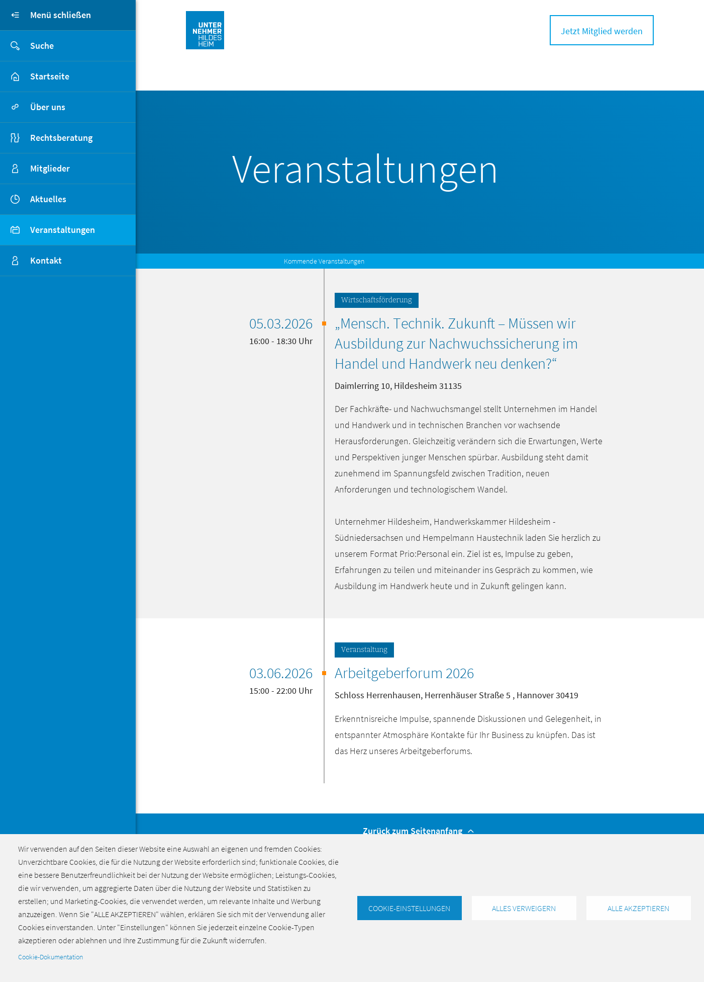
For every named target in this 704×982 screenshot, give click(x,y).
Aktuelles (48, 199)
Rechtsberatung (61, 137)
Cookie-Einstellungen (409, 908)
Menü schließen (45, 15)
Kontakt (46, 260)
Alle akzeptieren (638, 908)
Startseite (49, 76)
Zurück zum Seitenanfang (420, 831)
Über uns (47, 107)
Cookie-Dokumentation (50, 957)
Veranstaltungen (62, 229)
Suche (27, 46)
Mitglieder (50, 168)
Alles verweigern (524, 908)
